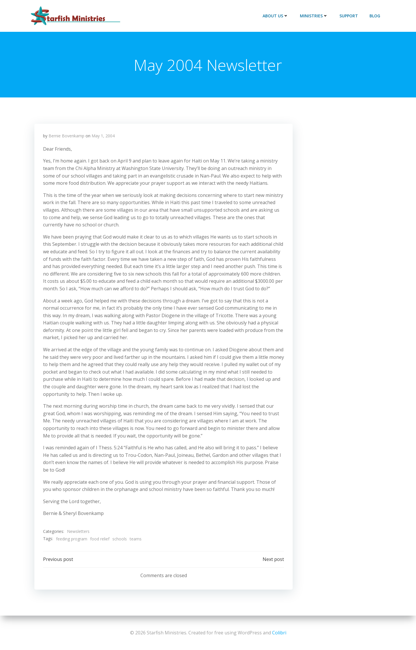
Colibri (279, 632)
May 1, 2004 (103, 136)
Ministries (314, 16)
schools (119, 539)
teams (136, 539)
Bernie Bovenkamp (66, 136)
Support (348, 16)
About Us (275, 16)
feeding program (71, 539)
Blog (374, 16)
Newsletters (78, 531)
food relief (99, 539)
